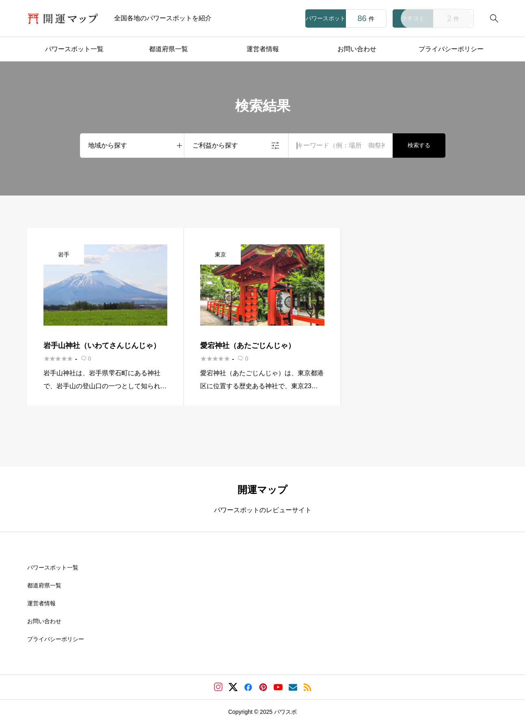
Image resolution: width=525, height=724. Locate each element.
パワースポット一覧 (74, 49)
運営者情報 (262, 49)
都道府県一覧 (168, 49)
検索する (419, 145)
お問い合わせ (356, 49)
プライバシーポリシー (451, 49)
